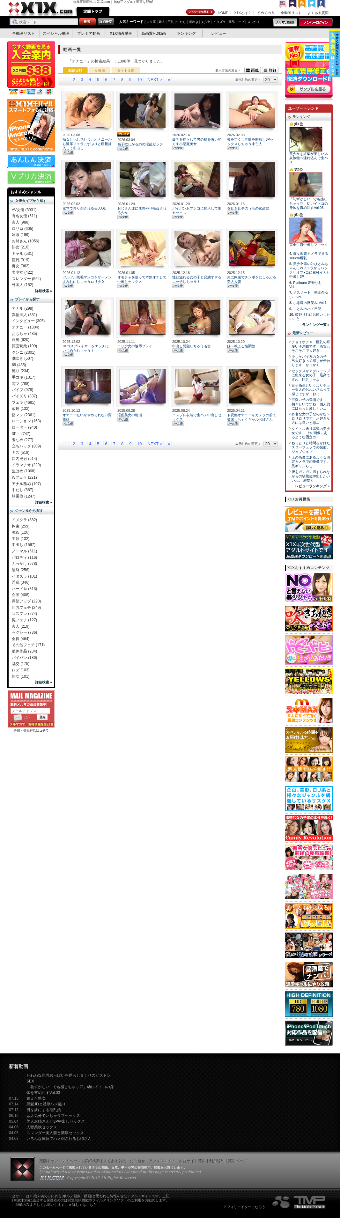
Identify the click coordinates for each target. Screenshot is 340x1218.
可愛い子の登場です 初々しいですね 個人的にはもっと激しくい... (311, 404)
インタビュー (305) (28, 321)
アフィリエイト (162, 1161)
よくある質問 (318, 13)
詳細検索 (92, 1161)
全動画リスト (291, 13)
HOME (223, 13)
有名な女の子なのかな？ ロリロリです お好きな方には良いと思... (313, 418)
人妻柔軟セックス (41, 1127)
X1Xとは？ (242, 13)
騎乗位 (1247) (23, 496)
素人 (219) (20, 626)
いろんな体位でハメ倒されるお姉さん (59, 1138)
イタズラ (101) (24, 576)
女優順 (99, 70)
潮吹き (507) (22, 358)
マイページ (201, 12)
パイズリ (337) (24, 396)
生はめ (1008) (23, 471)
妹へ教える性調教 (241, 346)
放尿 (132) (20, 408)
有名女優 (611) (24, 216)
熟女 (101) (20, 676)
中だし (181, 22)
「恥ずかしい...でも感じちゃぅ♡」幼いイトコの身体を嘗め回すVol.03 (308, 203)
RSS (302, 4)
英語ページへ (283, 4)
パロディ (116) (24, 557)
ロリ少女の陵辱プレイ (134, 346)
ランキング (186, 33)
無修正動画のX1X (40, 9)
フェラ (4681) (23, 402)
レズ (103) (20, 670)
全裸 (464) (20, 639)
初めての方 (266, 13)
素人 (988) (20, 222)
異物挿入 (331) (24, 315)
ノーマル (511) (24, 551)
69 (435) (19, 365)
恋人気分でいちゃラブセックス (53, 1115)
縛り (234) (20, 371)
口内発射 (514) (24, 458)
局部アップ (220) (26, 601)
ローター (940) (24, 427)
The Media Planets (299, 1202)
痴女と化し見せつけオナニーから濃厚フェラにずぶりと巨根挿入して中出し (87, 143)
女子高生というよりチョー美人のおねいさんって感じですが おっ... (311, 389)
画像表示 (252, 70)
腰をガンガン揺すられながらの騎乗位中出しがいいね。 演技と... (311, 476)
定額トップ (93, 11)
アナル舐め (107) (26, 484)
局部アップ (236, 22)
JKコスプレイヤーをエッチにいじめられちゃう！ (86, 348)
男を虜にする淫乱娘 (43, 1110)
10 (139, 79)
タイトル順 (126, 70)
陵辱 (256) (20, 570)
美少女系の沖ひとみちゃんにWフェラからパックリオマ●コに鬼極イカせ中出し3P (309, 270)
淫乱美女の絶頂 (129, 415)
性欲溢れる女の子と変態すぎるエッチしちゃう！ (196, 279)
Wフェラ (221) (24, 477)
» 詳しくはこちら (83, 1205)
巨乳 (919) (20, 260)
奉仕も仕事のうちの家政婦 (248, 208)
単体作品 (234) (24, 651)
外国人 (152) (22, 285)
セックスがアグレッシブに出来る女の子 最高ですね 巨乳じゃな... (311, 375)
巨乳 (170, 22)
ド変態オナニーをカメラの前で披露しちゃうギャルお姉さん (251, 417)
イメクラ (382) (24, 520)
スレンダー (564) (26, 279)
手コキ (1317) (23, 377)
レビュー (218, 33)
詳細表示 (270, 70)
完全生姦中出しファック (308, 245)
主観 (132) (20, 538)
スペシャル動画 (56, 33)
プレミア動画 (88, 33)
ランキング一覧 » (315, 325)
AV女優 (68, 152)
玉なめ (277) (22, 440)
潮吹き (193, 22)
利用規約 (217, 1161)
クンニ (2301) (23, 352)
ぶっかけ (253, 22)
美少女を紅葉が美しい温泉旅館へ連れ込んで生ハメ (308, 158)
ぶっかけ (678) (24, 563)
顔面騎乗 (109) (24, 346)
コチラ (44, 730)
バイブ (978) (22, 390)
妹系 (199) (20, 235)
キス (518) (20, 452)
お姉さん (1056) (25, 241)
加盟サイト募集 (192, 1161)
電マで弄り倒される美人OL (84, 208)
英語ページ (237, 1161)
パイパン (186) (24, 657)
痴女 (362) (20, 266)
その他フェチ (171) (28, 645)
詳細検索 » (43, 291)
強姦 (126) (20, 532)
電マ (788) (20, 383)
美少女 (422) (22, 272)
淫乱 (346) (20, 582)
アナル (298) (22, 308)
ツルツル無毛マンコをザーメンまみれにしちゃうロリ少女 (87, 279)
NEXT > (155, 79)
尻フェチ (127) (24, 620)
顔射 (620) (20, 339)
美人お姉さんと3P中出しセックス (55, 1121)
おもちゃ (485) (24, 333)
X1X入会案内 (31, 68)
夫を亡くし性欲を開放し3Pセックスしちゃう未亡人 (250, 141)
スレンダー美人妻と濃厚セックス (55, 1133)
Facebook (321, 4)
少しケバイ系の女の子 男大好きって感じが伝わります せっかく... (311, 361)
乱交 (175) (20, 663)
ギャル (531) (22, 253)
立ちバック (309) (26, 446)
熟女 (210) (20, 247)
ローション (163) (26, 421)
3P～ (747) (21, 434)
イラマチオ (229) (26, 465)
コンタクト (293, 4)
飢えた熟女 (36, 1098)
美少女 (206, 22)
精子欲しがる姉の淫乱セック (140, 144)
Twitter (312, 4)
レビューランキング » (312, 486)
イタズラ (219, 22)
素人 (162, 22)
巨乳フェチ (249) (26, 607)
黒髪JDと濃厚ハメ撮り (46, 1104)
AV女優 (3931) (24, 210)
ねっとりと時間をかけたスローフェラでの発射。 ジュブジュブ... (311, 447)
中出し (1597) (23, 545)
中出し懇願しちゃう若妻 (191, 346)
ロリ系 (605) (22, 228)
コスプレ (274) (24, 613)
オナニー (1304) (25, 327)
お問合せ (137, 1161)
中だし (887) (22, 490)
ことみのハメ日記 (307, 309)
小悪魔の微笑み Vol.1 (310, 303)
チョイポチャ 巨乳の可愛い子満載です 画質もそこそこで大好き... (311, 346)
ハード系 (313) (24, 589)
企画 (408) (20, 595)
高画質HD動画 (153, 33)
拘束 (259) (20, 526)
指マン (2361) (23, 415)
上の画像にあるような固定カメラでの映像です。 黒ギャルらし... (311, 461)
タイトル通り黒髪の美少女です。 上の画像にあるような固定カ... (311, 433)
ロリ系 (151, 22)
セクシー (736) (24, 632)
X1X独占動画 (121, 33)
